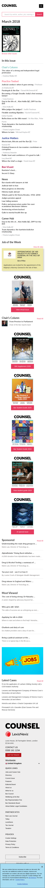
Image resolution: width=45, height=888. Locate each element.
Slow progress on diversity (13, 189)
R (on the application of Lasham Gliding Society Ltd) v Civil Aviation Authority (22, 685)
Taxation (8, 828)
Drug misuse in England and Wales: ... (17, 581)
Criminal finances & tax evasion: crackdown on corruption (22, 148)
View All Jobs (38, 247)
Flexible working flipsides (13, 112)
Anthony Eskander (10, 153)
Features (8, 781)
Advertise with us (22, 863)
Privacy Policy (10, 844)
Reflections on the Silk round (14, 118)
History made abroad (11, 192)
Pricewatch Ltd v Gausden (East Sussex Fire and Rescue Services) (20, 708)
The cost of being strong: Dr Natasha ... (18, 596)
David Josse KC (29, 161)
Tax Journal (9, 825)
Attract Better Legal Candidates (16, 806)
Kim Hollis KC (8, 107)
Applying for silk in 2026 (12, 617)
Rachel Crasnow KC (32, 113)
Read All (40, 319)
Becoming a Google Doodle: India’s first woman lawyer (22, 94)
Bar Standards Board (12, 803)
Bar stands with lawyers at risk (15, 182)
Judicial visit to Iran (10, 185)
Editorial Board (10, 784)
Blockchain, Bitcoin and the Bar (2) (16, 141)
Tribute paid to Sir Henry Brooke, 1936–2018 (21, 195)
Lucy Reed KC (7, 158)
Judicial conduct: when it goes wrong (17, 84)
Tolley (7, 819)
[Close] (42, 868)
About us (8, 787)
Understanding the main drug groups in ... (19, 543)
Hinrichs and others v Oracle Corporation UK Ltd (20, 703)
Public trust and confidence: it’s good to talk (20, 155)
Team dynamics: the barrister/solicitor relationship (18, 125)
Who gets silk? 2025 (10, 607)
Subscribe (22, 857)
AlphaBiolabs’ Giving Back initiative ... (18, 553)
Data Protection (10, 841)
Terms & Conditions (12, 847)
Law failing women (10, 201)
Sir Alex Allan (33, 118)
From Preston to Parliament (21, 321)
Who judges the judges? (12, 109)
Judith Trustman (30, 109)
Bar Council (9, 794)
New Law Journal (11, 816)
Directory (8, 775)
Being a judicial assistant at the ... (16, 637)
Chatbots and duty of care (13, 627)
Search (39, 14)
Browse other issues (9, 54)
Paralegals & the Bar (10, 90)
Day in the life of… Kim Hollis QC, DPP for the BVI (21, 102)
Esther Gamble (7, 116)
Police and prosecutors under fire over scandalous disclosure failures (18, 205)
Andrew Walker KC (10, 76)
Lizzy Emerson (8, 99)
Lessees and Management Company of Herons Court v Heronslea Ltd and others (22, 692)
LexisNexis (9, 822)
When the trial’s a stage (12, 161)
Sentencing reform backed (13, 209)
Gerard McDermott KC (29, 90)
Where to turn (8, 132)
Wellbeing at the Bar (12, 797)
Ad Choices (32, 878)
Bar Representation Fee (13, 800)
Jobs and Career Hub (12, 772)
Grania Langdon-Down (11, 130)
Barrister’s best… (9, 170)
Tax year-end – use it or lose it (14, 572)
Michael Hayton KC (23, 132)
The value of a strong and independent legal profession (20, 71)
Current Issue (10, 778)
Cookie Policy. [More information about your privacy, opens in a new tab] (20, 880)
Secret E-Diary (8, 173)
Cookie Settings (10, 838)
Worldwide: (22, 762)
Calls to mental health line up (14, 212)
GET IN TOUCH (13, 755)
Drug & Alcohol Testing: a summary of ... (19, 562)
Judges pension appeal (11, 198)
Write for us (9, 791)
